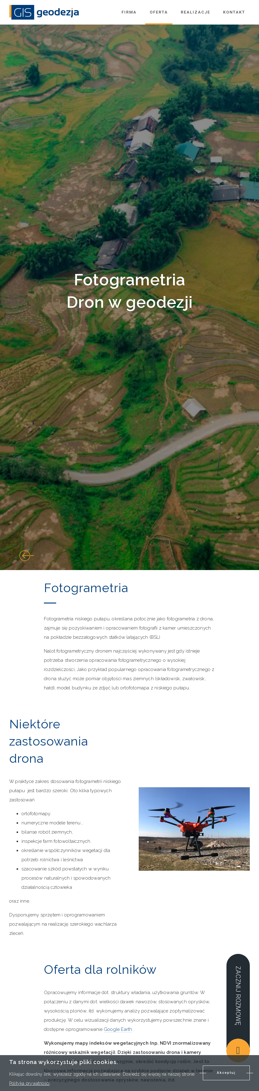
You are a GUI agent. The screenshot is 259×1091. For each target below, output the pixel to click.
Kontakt (234, 12)
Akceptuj (226, 1073)
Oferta (159, 12)
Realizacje (195, 12)
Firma (129, 12)
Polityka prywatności (29, 1083)
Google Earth (118, 1029)
